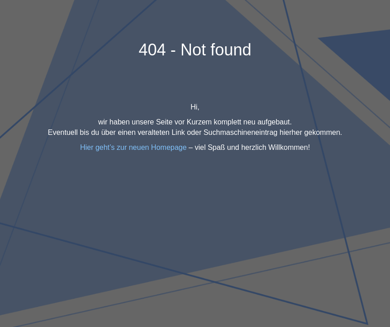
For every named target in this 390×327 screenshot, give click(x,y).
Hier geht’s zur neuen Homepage (133, 147)
